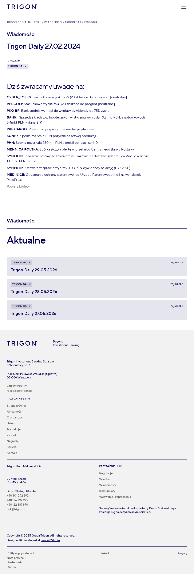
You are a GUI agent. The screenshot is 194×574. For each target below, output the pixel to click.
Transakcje (14, 429)
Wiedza (104, 479)
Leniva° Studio (50, 540)
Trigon (12, 22)
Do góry (182, 553)
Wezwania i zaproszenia (115, 497)
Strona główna (16, 406)
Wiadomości (53, 22)
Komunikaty (107, 491)
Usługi (11, 423)
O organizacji (15, 418)
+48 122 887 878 (17, 505)
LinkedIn (105, 553)
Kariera (11, 447)
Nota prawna (15, 558)
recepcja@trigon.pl (19, 391)
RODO (11, 567)
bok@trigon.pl (16, 509)
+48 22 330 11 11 (17, 386)
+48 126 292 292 (17, 500)
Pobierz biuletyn (19, 186)
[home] (22, 6)
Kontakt (12, 453)
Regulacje (106, 473)
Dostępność (15, 562)
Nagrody (12, 441)
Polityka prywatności (20, 553)
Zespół (11, 435)
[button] (183, 7)
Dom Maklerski (30, 22)
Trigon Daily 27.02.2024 (81, 22)
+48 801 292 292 (18, 496)
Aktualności (14, 412)
